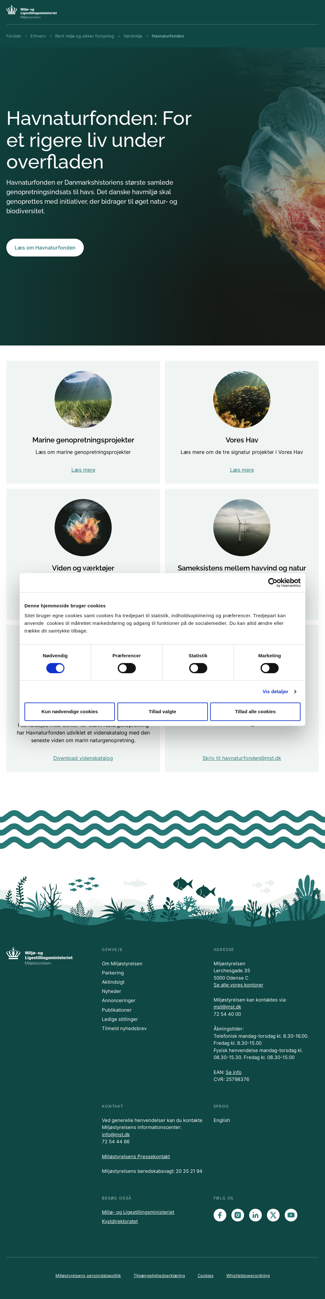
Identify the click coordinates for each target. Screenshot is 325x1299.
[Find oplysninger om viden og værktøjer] (83, 554)
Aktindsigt (113, 982)
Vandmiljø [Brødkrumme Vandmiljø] (132, 35)
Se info (234, 1072)
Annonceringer (119, 1001)
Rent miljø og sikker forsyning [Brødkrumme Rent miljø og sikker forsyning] (84, 35)
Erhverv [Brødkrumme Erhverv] (38, 35)
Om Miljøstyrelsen (122, 964)
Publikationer (117, 1010)
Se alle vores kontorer (238, 985)
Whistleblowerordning (248, 1275)
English (222, 1120)
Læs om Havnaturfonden (45, 247)
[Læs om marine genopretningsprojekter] (83, 422)
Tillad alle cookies (255, 711)
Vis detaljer (276, 691)
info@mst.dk (116, 1134)
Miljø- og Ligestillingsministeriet (138, 1212)
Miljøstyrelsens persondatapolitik (88, 1275)
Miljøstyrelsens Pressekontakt (136, 1156)
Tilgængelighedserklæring (159, 1275)
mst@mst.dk (227, 1007)
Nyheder (111, 991)
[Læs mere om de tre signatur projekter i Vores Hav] (242, 422)
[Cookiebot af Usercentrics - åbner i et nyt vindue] (273, 582)
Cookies (206, 1275)
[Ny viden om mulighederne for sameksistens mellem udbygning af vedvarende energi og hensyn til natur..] (242, 554)
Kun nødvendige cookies (70, 711)
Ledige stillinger (120, 1019)
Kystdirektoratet (120, 1221)
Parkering (113, 973)
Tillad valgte (162, 711)
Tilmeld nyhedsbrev (124, 1028)
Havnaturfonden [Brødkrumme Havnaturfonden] (168, 35)
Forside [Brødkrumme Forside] (13, 35)
